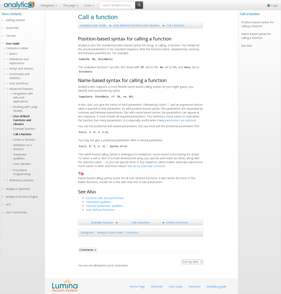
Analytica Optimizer (18, 189)
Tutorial (10, 36)
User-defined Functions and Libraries (136, 25)
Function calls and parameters (105, 198)
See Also (246, 45)
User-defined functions (100, 210)
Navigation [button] (49, 5)
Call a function (175, 25)
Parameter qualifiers (98, 202)
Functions (132, 232)
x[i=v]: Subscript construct (149, 166)
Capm (112, 67)
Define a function (177, 222)
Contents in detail (17, 48)
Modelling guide (216, 286)
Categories (87, 232)
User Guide (13, 43)
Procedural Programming (21, 172)
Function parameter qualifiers (104, 206)
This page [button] (70, 5)
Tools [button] (89, 5)
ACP (8, 204)
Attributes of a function (22, 147)
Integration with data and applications (23, 97)
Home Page (137, 286)
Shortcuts (157, 286)
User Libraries (22, 164)
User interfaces (18, 83)
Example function (102, 222)
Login (272, 5)
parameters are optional (180, 120)
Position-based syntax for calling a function (257, 24)
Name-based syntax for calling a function (256, 36)
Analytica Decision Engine (22, 196)
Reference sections (21, 180)
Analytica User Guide (93, 25)
